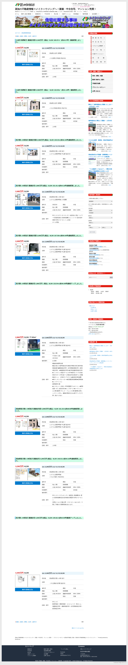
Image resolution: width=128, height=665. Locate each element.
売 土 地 (97, 50)
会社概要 (46, 654)
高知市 (92, 291)
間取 (25, 36)
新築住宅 (38, 14)
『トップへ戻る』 (64, 649)
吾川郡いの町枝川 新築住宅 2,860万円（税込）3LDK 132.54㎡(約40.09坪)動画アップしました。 (49, 283)
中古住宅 (47, 14)
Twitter (61, 653)
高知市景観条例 (93, 261)
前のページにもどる (78, 628)
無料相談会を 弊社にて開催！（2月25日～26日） (101, 351)
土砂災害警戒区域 (93, 250)
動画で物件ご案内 (48, 649)
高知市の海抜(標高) (94, 254)
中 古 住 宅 (97, 42)
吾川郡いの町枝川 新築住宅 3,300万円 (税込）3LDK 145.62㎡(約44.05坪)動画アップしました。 (49, 518)
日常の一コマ (94, 309)
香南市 (107, 291)
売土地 (56, 14)
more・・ (110, 117)
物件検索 (85, 14)
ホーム (17, 14)
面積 (21, 36)
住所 (29, 36)
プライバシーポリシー (98, 87)
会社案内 (94, 14)
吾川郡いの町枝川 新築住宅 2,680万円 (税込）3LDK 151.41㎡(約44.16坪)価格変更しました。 (48, 186)
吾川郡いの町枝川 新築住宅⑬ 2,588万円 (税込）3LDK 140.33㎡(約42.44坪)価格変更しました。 (49, 140)
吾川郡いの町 (99, 293)
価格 (17, 36)
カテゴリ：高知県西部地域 (23, 33)
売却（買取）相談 (97, 75)
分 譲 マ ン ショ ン (98, 54)
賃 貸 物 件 (99, 62)
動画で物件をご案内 (98, 79)
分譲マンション (66, 14)
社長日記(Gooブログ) (65, 655)
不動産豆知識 (96, 83)
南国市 (97, 291)
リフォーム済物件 (97, 46)
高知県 (91, 289)
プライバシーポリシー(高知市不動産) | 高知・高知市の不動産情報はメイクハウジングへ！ (75, 637)
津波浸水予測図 (98, 246)
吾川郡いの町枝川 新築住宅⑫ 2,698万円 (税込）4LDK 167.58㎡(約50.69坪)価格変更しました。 (49, 235)
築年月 (34, 36)
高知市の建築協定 (93, 264)
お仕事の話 (93, 307)
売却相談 (76, 14)
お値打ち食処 (94, 311)
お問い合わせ (96, 91)
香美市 (92, 293)
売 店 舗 (99, 58)
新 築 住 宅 (97, 38)
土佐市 (102, 291)
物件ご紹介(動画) (26, 14)
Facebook (62, 652)
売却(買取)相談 (47, 650)
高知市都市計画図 (93, 258)
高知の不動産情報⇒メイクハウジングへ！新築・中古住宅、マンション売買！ (55, 9)
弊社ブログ (92, 305)
